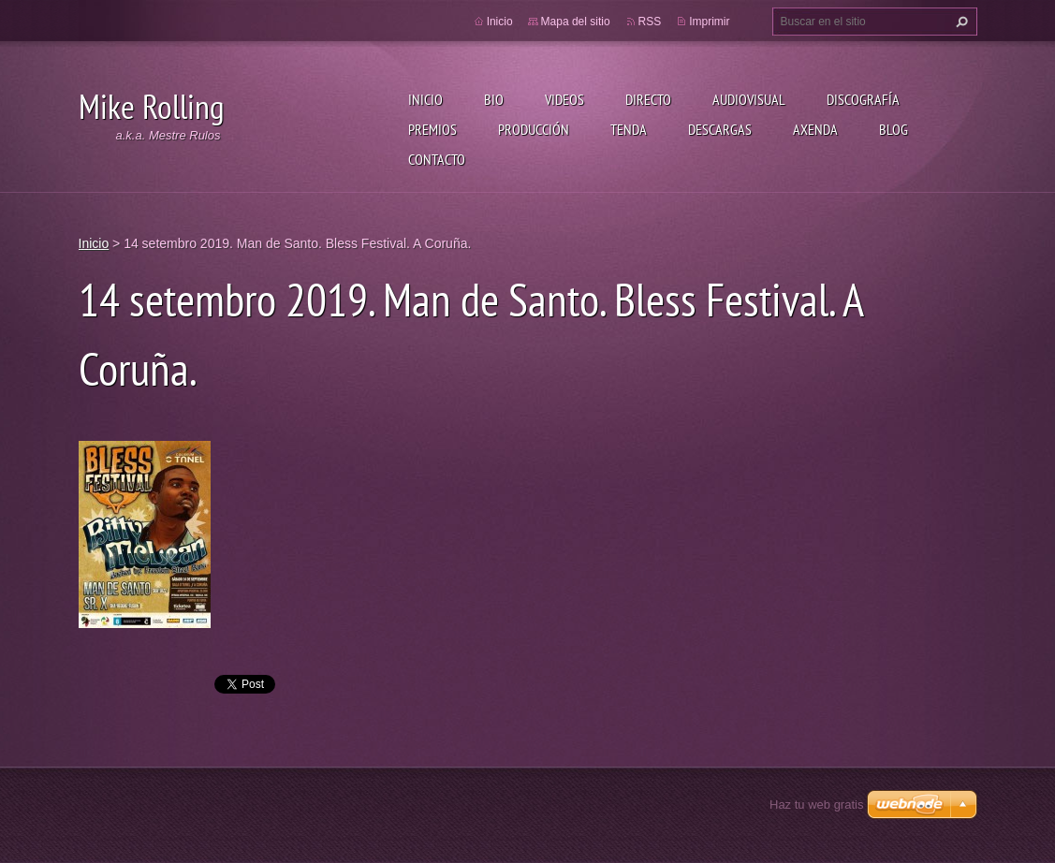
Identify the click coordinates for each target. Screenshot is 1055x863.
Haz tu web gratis (816, 804)
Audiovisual (748, 99)
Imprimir (709, 21)
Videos (564, 99)
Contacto (436, 159)
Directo (648, 99)
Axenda (815, 129)
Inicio (425, 99)
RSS (650, 21)
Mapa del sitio (575, 21)
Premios (432, 129)
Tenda (628, 129)
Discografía (863, 99)
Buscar (959, 21)
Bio (494, 99)
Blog (893, 129)
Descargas (720, 129)
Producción (533, 129)
